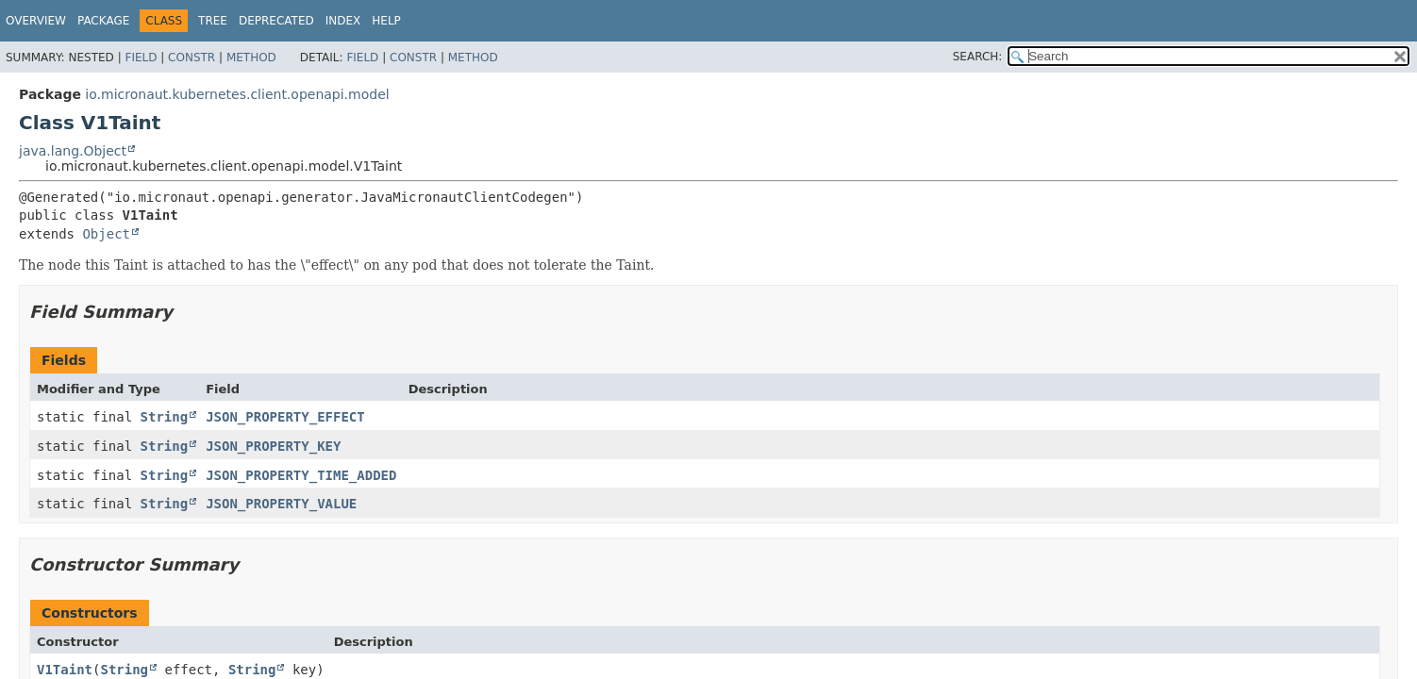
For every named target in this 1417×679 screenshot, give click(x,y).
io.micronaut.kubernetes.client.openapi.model (237, 94)
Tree (212, 20)
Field (141, 57)
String (165, 416)
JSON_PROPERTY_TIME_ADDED (301, 475)
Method (251, 57)
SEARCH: (978, 56)
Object (106, 233)
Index (343, 20)
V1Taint (64, 669)
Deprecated (276, 20)
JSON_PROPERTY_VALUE (281, 503)
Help (386, 20)
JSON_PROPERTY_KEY (273, 446)
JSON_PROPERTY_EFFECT (285, 416)
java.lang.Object (72, 150)
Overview (36, 20)
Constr (191, 57)
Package (103, 20)
